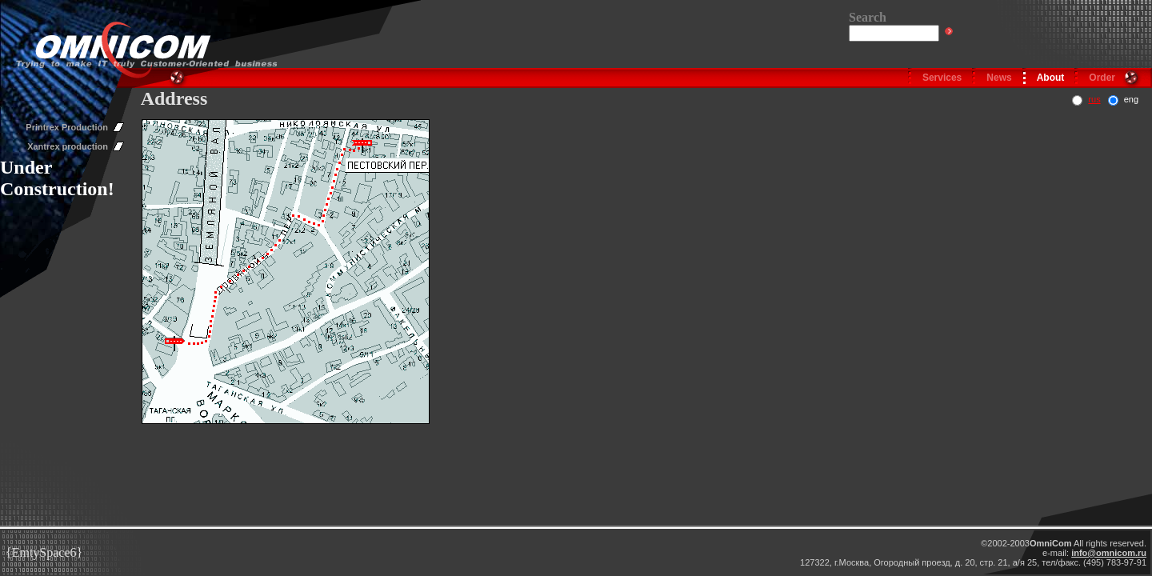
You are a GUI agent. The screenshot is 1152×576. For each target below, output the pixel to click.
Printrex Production (67, 127)
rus (1094, 99)
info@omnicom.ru (1108, 553)
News (998, 77)
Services (942, 77)
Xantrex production (67, 146)
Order (1102, 77)
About (1051, 77)
